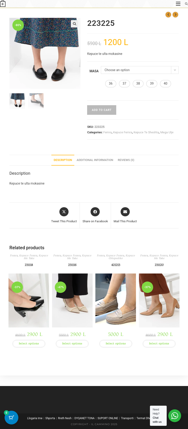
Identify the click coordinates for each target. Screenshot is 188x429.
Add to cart (101, 110)
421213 (115, 265)
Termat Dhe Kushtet (148, 418)
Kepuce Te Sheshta (146, 132)
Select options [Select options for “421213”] (116, 343)
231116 (72, 265)
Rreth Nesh (65, 418)
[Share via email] (125, 215)
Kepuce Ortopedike (122, 257)
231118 (29, 265)
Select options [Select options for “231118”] (29, 343)
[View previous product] (168, 14)
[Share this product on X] (64, 215)
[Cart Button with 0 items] (11, 417)
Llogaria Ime (34, 418)
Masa (94, 71)
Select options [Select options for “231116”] (72, 343)
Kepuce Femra (122, 132)
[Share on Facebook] (95, 215)
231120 (159, 265)
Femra (107, 132)
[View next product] (175, 14)
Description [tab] (63, 160)
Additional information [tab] (95, 160)
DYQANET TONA (85, 418)
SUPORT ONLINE (107, 418)
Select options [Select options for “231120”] (159, 343)
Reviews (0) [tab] (126, 160)
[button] (74, 23)
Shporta (50, 418)
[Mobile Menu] (178, 3)
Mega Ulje (166, 132)
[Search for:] (185, 3)
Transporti (127, 418)
